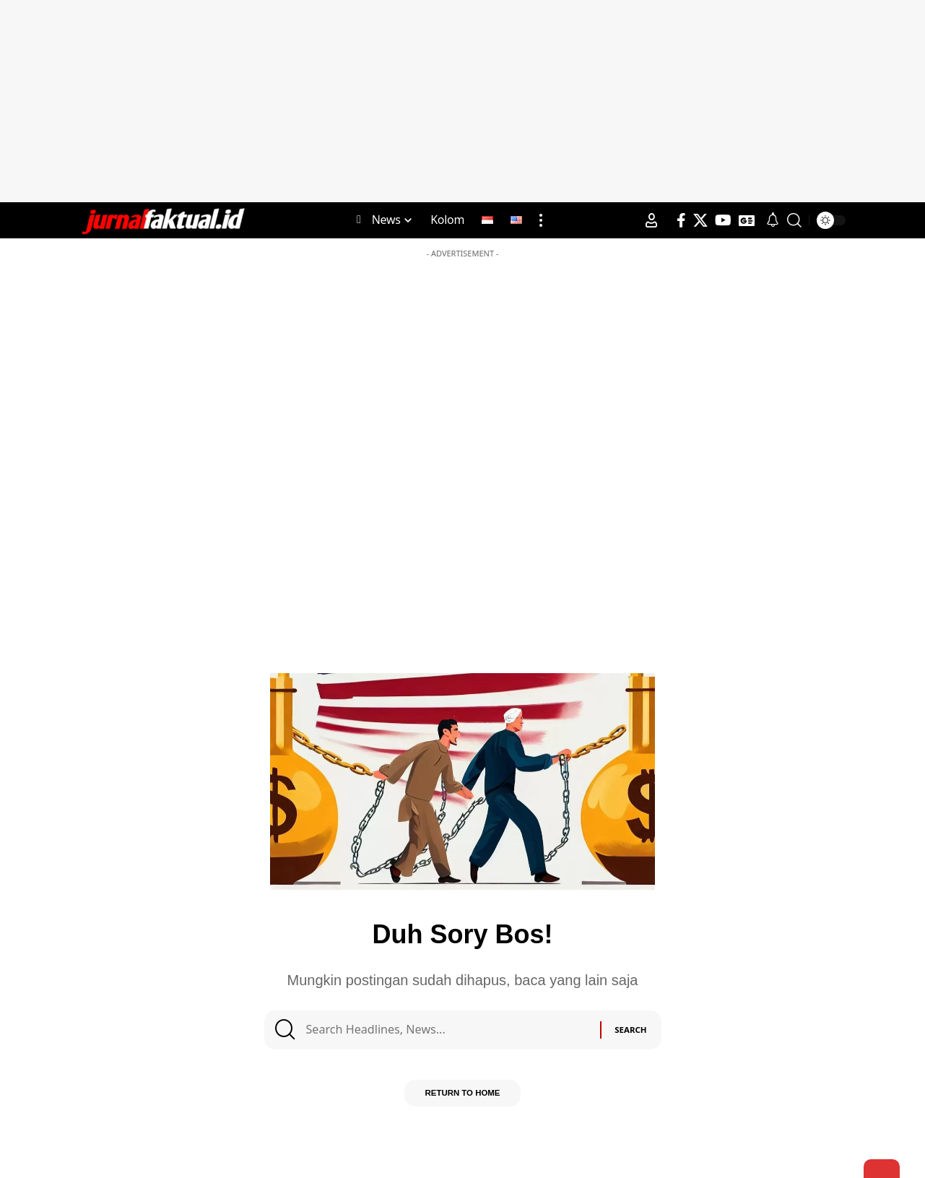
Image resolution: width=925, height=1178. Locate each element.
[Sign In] (651, 220)
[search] (794, 220)
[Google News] (746, 220)
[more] (541, 220)
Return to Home (462, 1099)
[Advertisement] (463, 101)
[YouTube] (723, 220)
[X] (700, 220)
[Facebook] (681, 220)
